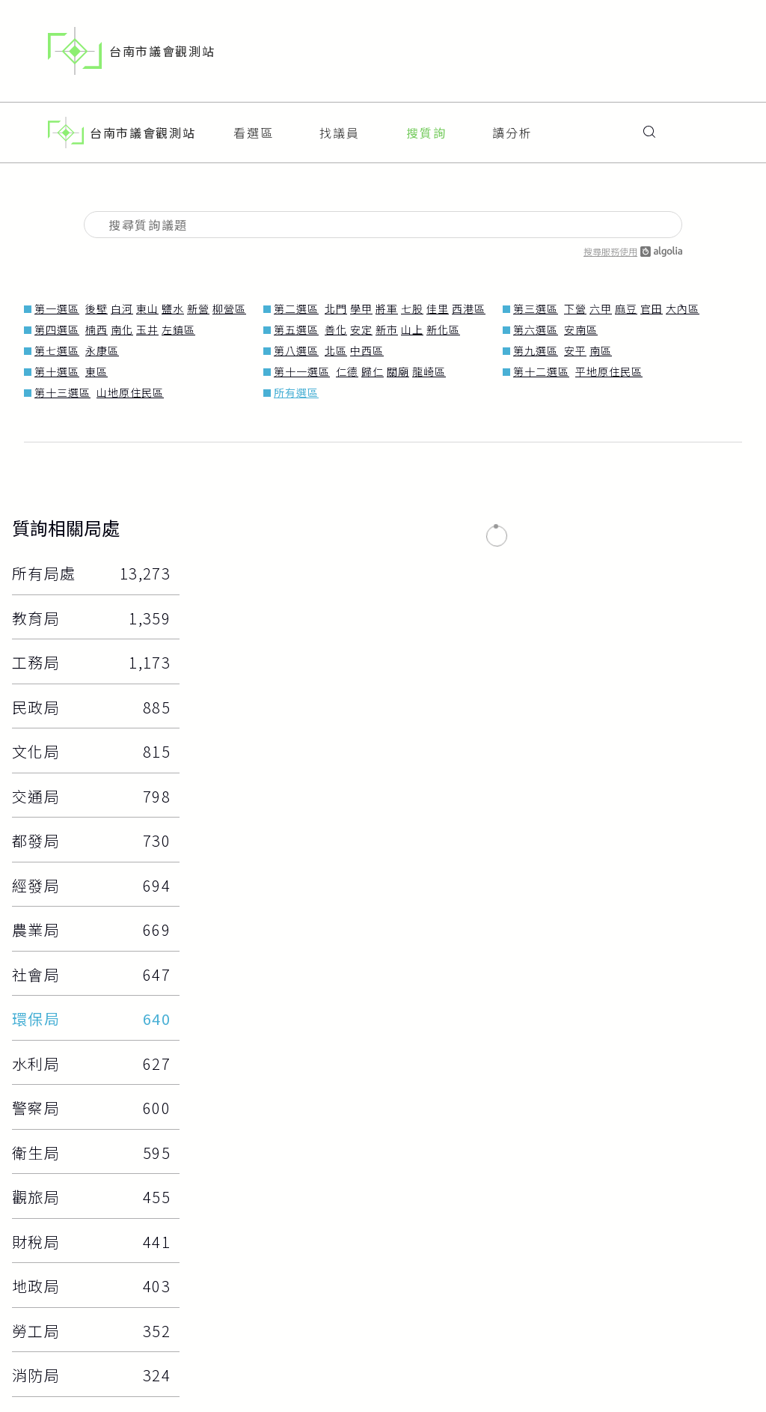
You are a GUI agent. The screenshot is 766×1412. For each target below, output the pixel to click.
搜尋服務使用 (632, 239)
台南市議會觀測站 (131, 51)
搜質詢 (426, 127)
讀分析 (512, 127)
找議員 (339, 127)
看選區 (253, 127)
